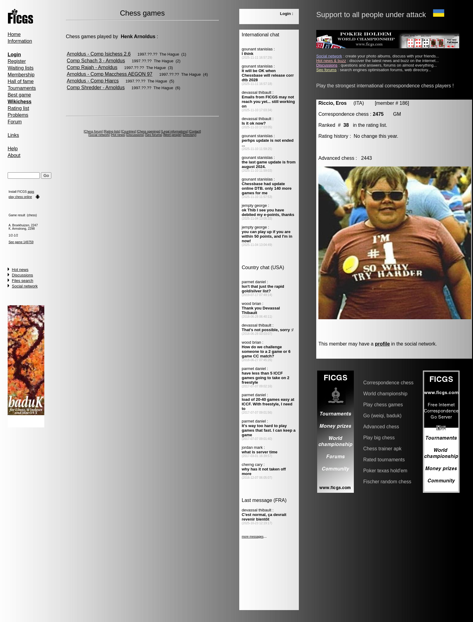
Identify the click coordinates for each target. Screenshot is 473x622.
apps (31, 191)
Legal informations (174, 131)
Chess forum (93, 131)
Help (13, 148)
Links (13, 135)
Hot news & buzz (331, 60)
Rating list (18, 108)
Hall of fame (21, 81)
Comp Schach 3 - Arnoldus (96, 60)
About (14, 155)
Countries (128, 131)
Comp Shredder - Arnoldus (96, 87)
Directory (189, 135)
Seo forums (153, 135)
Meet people (172, 135)
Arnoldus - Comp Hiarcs (93, 80)
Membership (21, 74)
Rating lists (112, 131)
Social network (25, 286)
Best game (19, 94)
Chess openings (149, 131)
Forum (15, 121)
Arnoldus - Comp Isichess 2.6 (99, 54)
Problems (18, 115)
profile (382, 343)
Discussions (22, 275)
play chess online (20, 197)
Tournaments (22, 88)
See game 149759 (21, 242)
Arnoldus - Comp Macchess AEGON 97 (109, 74)
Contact (194, 131)
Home (14, 34)
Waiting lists (21, 68)
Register (17, 61)
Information (20, 41)
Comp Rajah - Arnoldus (92, 67)
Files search (22, 280)
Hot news (20, 269)
